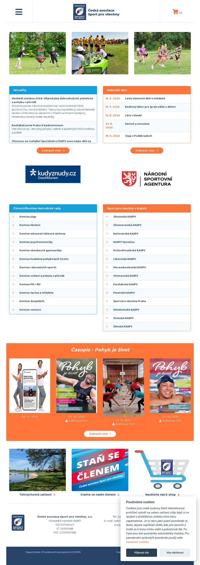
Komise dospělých (32, 301)
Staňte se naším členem (98, 494)
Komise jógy (28, 216)
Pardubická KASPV (125, 284)
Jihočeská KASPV (124, 216)
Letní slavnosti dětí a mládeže (145, 98)
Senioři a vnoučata (137, 123)
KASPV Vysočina (123, 242)
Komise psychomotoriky (36, 242)
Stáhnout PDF (78, 420)
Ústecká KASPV (123, 318)
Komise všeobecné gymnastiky (41, 250)
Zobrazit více (53, 150)
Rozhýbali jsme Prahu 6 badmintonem (37, 125)
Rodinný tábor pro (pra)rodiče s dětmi (150, 106)
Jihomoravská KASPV (127, 225)
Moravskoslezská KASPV (129, 267)
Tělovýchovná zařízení (35, 494)
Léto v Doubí (133, 115)
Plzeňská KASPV (124, 292)
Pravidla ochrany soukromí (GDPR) (61, 552)
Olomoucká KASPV (125, 275)
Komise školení (30, 225)
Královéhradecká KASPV (129, 250)
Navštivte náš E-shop (160, 494)
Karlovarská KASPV (125, 233)
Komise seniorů (30, 309)
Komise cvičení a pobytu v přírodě (42, 275)
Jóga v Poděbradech (138, 135)
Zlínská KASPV (122, 326)
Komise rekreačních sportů (38, 267)
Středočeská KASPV (126, 309)
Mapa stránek (33, 552)
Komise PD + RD (30, 284)
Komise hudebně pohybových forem (44, 259)
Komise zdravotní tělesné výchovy (42, 233)
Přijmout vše (141, 552)
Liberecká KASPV (124, 259)
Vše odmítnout (175, 552)
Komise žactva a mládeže (37, 292)
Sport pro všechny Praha (129, 301)
